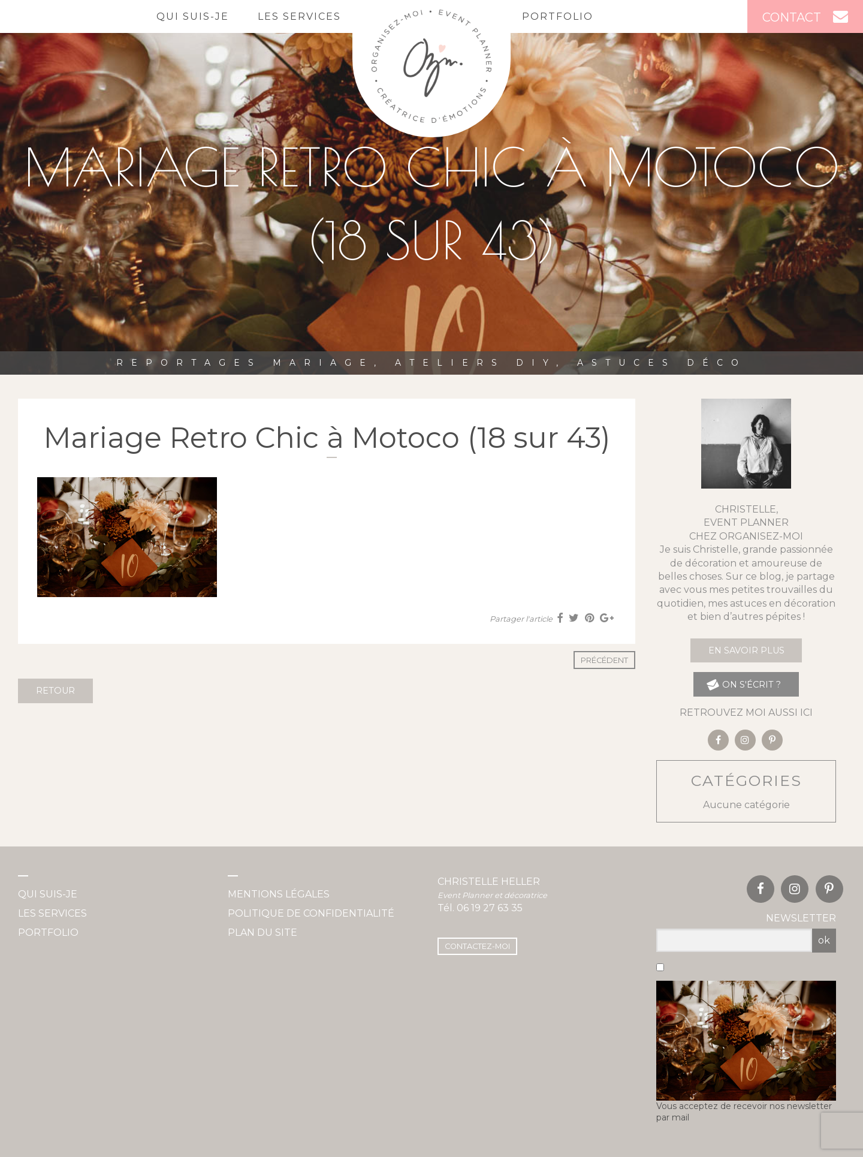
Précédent (604, 660)
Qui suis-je (192, 16)
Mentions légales (279, 894)
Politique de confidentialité (311, 913)
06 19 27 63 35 (490, 908)
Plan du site (262, 932)
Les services (299, 16)
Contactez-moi (477, 946)
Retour (55, 690)
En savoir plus (746, 650)
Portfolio (557, 16)
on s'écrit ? (743, 684)
